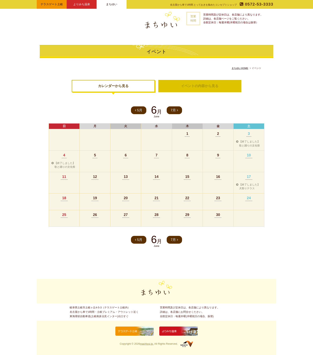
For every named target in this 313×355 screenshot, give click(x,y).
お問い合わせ (207, 36)
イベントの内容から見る (199, 86)
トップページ (101, 36)
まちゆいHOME (240, 68)
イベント (172, 36)
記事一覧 (156, 36)
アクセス (188, 36)
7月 (174, 110)
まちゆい (111, 4)
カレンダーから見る (113, 86)
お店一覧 (139, 36)
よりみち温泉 (81, 4)
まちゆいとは (120, 36)
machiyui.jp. (147, 343)
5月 (138, 110)
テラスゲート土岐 (52, 4)
